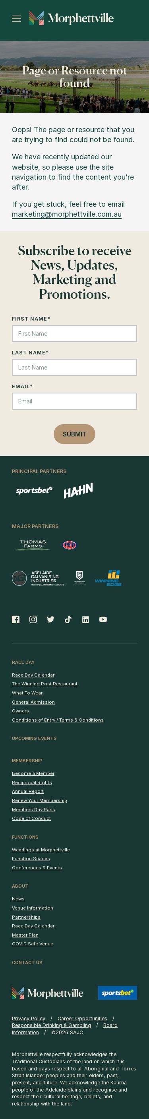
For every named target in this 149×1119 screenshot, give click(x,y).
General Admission (33, 702)
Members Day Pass (33, 809)
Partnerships (26, 917)
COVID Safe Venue (32, 944)
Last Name (30, 353)
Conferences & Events (37, 868)
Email (22, 386)
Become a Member (33, 773)
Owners (20, 711)
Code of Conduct (31, 818)
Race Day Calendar (33, 675)
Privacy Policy (28, 1018)
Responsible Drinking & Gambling (51, 1025)
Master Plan (25, 935)
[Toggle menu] (16, 19)
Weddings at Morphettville (41, 850)
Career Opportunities (82, 1018)
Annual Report (28, 791)
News (18, 899)
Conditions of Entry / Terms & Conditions (58, 720)
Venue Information (32, 908)
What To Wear (27, 693)
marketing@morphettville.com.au (67, 214)
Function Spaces (31, 858)
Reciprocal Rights (32, 782)
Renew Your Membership (39, 800)
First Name (31, 319)
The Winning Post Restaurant (44, 684)
